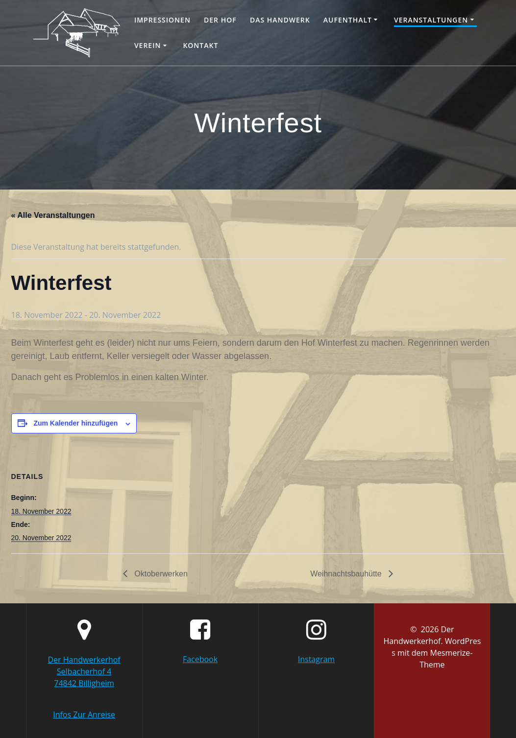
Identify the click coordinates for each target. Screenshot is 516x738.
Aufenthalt (347, 19)
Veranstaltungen (431, 19)
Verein (147, 45)
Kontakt (200, 45)
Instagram (316, 659)
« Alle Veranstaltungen (53, 215)
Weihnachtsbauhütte (347, 574)
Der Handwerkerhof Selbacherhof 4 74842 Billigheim (84, 671)
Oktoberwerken (160, 574)
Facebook (200, 659)
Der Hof (220, 19)
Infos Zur (70, 714)
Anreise (101, 714)
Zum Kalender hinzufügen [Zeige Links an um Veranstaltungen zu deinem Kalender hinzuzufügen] (75, 423)
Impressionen (162, 19)
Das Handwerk (280, 19)
